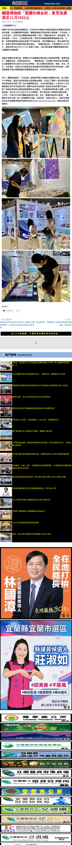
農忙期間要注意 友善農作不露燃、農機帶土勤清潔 (32, 431)
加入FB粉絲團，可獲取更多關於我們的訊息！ (36, 334)
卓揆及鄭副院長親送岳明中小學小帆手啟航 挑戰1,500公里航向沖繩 (39, 477)
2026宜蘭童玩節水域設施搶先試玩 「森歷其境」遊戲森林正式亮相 (38, 374)
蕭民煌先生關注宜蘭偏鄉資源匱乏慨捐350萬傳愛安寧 (33, 408)
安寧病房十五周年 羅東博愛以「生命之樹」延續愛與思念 (35, 420)
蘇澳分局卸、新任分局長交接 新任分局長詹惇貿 (31, 397)
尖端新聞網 (19, 22)
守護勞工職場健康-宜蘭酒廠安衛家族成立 (28, 511)
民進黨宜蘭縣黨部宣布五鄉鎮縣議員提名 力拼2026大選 (34, 488)
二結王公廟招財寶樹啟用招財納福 (25, 523)
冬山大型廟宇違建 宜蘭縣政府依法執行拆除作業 (31, 500)
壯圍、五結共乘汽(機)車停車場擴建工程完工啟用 (31, 534)
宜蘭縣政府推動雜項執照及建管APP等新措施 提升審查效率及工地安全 (40, 385)
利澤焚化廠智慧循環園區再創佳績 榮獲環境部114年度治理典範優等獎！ (41, 454)
